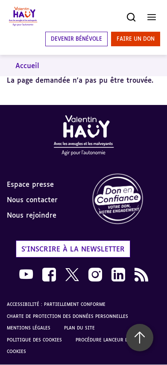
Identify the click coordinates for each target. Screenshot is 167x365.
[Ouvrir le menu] (151, 17)
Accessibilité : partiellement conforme (56, 304)
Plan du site (79, 327)
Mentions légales (28, 327)
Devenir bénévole (76, 39)
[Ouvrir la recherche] (131, 17)
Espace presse (30, 184)
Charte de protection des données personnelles (67, 316)
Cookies (16, 351)
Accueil (27, 65)
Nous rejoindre (31, 215)
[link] (126, 199)
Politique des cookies (34, 339)
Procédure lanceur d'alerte (110, 339)
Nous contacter (32, 199)
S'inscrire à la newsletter (73, 249)
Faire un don (136, 39)
